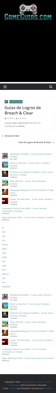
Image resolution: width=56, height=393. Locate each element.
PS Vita (5, 244)
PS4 (3, 236)
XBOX (4, 249)
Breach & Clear (10, 135)
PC (6, 102)
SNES (4, 265)
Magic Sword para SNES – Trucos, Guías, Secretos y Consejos (28, 217)
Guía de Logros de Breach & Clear (36, 142)
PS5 (3, 240)
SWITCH (5, 274)
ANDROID (6, 286)
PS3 (3, 232)
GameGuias (22, 118)
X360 (4, 253)
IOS (3, 282)
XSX (3, 261)
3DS (3, 278)
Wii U (4, 270)
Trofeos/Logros (16, 102)
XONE (4, 257)
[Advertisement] (28, 54)
